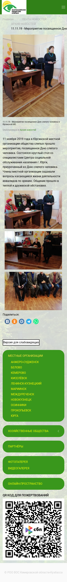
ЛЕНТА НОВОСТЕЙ (34, 19)
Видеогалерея (18, 468)
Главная (8, 19)
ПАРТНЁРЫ (15, 446)
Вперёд (59, 332)
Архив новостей (28, 130)
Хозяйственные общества (28, 431)
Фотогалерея (18, 462)
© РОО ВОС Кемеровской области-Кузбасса (33, 572)
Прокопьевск (21, 410)
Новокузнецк (21, 399)
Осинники (18, 405)
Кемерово (18, 373)
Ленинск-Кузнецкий (26, 383)
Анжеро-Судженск (25, 362)
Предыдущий (10, 332)
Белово (16, 367)
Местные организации (25, 355)
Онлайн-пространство (25, 483)
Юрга (14, 416)
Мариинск (18, 389)
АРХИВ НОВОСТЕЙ (23, 24)
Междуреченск (22, 394)
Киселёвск (19, 378)
